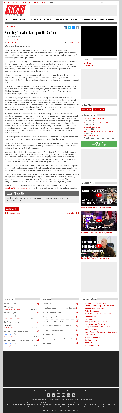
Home (7, 19)
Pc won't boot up (49, 304)
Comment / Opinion (15, 40)
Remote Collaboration (93, 337)
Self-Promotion (91, 340)
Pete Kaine (47, 343)
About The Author (16, 193)
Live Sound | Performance (95, 324)
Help (43, 2)
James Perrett (8, 316)
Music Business (107, 19)
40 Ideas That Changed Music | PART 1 (97, 123)
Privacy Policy (71, 391)
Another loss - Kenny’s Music (54, 312)
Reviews (48, 19)
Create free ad (99, 109)
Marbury (7, 325)
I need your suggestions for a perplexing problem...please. (60, 308)
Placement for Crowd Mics (53, 330)
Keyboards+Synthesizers (94, 308)
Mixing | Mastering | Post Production (99, 306)
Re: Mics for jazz (10, 304)
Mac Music (89, 319)
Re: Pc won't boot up (11, 322)
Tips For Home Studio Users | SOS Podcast (98, 131)
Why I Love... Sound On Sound (94, 119)
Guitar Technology (92, 311)
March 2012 (75, 42)
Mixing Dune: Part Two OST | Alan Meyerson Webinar (97, 207)
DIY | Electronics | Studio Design (97, 327)
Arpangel (7, 307)
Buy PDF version (11, 209)
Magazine (35, 19)
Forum (23, 19)
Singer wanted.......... (51, 335)
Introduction (88, 63)
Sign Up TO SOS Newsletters (99, 144)
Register (16, 2)
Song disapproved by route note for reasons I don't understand (60, 317)
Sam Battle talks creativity (53, 321)
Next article (71, 213)
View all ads (86, 109)
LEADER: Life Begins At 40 (92, 127)
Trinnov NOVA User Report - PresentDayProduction (96, 232)
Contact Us (44, 391)
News (14, 19)
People (75, 19)
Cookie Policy (54, 391)
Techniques (62, 19)
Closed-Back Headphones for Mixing (57, 326)
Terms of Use (83, 391)
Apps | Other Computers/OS (96, 321)
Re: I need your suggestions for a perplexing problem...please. (21, 340)
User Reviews (90, 335)
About (36, 391)
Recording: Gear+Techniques (12, 309)
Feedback (88, 342)
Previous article (14, 213)
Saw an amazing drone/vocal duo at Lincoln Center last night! (60, 339)
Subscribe (26, 2)
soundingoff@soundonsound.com (18, 188)
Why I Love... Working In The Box (94, 135)
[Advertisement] (99, 164)
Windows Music (8, 327)
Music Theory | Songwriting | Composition (101, 332)
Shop (36, 2)
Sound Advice (89, 19)
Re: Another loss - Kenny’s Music (16, 331)
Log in (6, 2)
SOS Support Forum (92, 345)
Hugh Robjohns (12, 42)
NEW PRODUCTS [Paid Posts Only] (98, 313)
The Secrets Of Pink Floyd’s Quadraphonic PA (95, 258)
